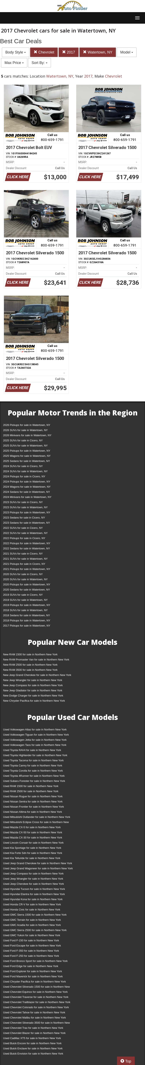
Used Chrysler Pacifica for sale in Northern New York (34, 981)
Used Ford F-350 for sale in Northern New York (31, 950)
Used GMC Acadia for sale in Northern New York (32, 925)
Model (126, 52)
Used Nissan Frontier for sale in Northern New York (33, 806)
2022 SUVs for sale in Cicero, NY (23, 527)
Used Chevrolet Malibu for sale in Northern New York (34, 1017)
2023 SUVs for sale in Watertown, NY (25, 507)
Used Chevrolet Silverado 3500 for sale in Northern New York (36, 1023)
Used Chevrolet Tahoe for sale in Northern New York (34, 1012)
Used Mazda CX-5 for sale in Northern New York (32, 827)
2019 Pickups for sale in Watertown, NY (26, 605)
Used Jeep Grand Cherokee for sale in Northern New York (37, 863)
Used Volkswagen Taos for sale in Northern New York (34, 744)
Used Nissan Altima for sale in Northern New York (32, 811)
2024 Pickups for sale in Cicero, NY (24, 476)
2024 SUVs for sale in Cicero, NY (23, 466)
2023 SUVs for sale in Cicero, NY (23, 502)
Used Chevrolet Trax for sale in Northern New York (33, 1027)
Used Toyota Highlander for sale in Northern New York (35, 755)
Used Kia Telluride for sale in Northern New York (31, 858)
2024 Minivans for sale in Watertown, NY (27, 497)
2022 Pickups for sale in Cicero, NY (24, 538)
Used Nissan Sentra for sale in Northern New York (32, 801)
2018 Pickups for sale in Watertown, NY (26, 620)
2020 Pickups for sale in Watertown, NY (26, 584)
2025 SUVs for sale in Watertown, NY (25, 445)
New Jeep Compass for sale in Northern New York (33, 685)
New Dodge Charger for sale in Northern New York (33, 695)
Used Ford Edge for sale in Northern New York (30, 966)
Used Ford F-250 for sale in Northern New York (31, 955)
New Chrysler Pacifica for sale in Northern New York (34, 700)
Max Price (14, 63)
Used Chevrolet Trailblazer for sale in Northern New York (36, 1002)
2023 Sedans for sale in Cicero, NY (24, 517)
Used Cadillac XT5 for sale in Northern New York (32, 1038)
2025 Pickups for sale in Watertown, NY (26, 450)
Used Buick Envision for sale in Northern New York (33, 1053)
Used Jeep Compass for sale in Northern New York (33, 873)
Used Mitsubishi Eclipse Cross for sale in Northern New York (36, 823)
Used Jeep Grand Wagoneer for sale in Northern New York (38, 868)
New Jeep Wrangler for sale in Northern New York (32, 680)
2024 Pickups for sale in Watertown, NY (26, 481)
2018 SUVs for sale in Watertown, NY (25, 610)
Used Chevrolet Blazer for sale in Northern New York (34, 1033)
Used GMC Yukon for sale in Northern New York (31, 935)
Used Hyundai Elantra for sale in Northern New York (34, 894)
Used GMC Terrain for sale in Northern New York (32, 919)
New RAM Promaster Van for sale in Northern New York (36, 659)
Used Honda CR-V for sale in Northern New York (32, 904)
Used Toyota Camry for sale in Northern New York (32, 765)
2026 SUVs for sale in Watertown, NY (25, 430)
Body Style (15, 52)
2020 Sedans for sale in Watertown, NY (26, 589)
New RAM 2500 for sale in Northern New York (30, 664)
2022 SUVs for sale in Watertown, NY (25, 533)
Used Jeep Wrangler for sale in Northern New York (33, 878)
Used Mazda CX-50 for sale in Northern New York (32, 832)
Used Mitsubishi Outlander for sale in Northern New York (36, 817)
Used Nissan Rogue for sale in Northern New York (32, 796)
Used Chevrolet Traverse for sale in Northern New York (35, 997)
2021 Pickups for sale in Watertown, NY (26, 569)
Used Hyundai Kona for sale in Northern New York (32, 899)
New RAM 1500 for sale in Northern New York (30, 654)
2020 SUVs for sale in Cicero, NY (23, 574)
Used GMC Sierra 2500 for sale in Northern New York (35, 930)
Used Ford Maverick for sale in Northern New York (33, 976)
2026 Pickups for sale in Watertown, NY (26, 425)
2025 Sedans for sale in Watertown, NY (26, 461)
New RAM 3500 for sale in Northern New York (30, 669)
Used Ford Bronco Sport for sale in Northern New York (35, 961)
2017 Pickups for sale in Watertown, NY (26, 625)
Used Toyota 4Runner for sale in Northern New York (34, 775)
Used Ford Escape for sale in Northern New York (32, 945)
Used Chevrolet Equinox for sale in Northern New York (35, 991)
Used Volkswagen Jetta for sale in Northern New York (35, 739)
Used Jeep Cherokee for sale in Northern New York (33, 883)
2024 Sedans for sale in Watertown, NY (26, 491)
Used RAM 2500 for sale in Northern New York (30, 791)
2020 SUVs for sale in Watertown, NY (25, 579)
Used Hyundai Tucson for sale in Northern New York (34, 889)
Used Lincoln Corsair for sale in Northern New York (33, 842)
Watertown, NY (97, 52)
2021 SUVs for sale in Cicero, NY (23, 553)
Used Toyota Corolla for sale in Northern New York (33, 770)
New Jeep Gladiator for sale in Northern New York (32, 690)
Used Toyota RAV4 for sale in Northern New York (32, 750)
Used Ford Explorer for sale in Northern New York (32, 971)
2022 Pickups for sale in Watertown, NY (26, 543)
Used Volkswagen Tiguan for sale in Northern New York (36, 734)
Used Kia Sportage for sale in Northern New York (32, 847)
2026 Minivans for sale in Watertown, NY (27, 435)
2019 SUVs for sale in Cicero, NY (23, 594)
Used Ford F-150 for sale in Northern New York (31, 940)
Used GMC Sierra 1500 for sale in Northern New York (35, 914)
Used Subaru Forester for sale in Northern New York (34, 780)
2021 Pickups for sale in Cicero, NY (24, 563)
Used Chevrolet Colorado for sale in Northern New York (36, 1007)
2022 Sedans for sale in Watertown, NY (26, 548)
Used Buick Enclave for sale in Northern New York (32, 1048)
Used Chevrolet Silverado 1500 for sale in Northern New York (36, 987)
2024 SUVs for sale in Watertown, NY (25, 471)
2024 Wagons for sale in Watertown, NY (27, 486)
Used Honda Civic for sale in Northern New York (31, 909)
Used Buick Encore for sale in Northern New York (32, 1043)
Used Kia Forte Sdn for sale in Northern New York (32, 853)
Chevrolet (44, 52)
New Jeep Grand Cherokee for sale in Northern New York (37, 675)
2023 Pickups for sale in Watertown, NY (26, 512)
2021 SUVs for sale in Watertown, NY (25, 558)
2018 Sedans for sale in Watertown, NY (26, 615)
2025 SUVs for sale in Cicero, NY (23, 440)
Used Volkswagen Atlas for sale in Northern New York (35, 729)
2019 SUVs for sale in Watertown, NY (25, 599)
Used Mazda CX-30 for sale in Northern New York (32, 837)
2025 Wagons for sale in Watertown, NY (27, 455)
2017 (68, 52)
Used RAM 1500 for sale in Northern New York (30, 786)
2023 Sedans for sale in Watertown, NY (26, 522)
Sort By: (39, 63)
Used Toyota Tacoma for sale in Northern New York (33, 760)
